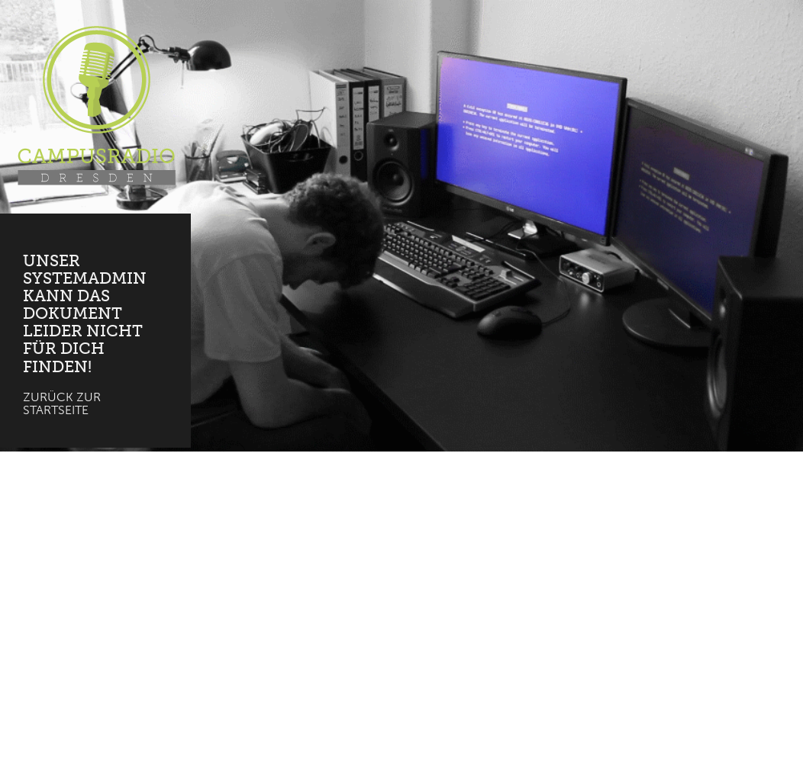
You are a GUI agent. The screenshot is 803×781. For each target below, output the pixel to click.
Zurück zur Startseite (62, 404)
